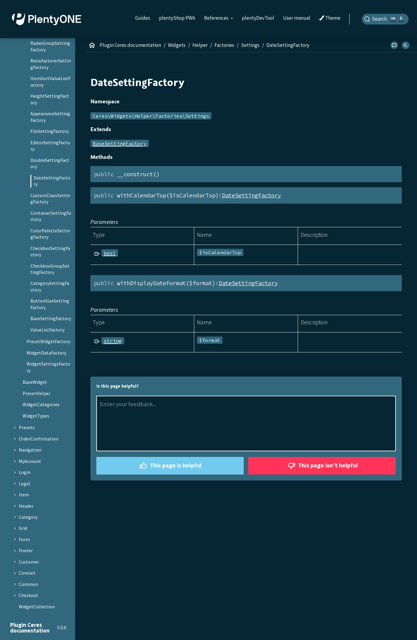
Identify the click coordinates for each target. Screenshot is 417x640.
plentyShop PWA (177, 18)
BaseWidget (35, 382)
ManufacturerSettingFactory (50, 64)
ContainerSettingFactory (50, 216)
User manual (296, 18)
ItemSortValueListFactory (50, 81)
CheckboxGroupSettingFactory (50, 269)
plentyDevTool (258, 18)
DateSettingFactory (52, 181)
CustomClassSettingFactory (50, 198)
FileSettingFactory (49, 131)
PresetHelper (36, 393)
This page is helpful (170, 466)
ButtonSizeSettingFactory (49, 304)
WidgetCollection (37, 607)
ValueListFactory (47, 330)
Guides (142, 18)
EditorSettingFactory (50, 145)
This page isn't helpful (322, 466)
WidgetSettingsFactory (48, 367)
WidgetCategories (41, 404)
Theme (329, 18)
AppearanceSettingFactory (50, 116)
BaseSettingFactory (50, 318)
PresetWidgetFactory (48, 341)
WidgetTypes (36, 416)
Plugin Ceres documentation (130, 45)
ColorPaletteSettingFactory (50, 234)
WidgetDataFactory (46, 353)
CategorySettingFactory (49, 286)
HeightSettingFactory (49, 99)
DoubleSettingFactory (49, 163)
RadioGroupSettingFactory (50, 46)
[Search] (385, 19)
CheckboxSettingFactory (50, 251)
